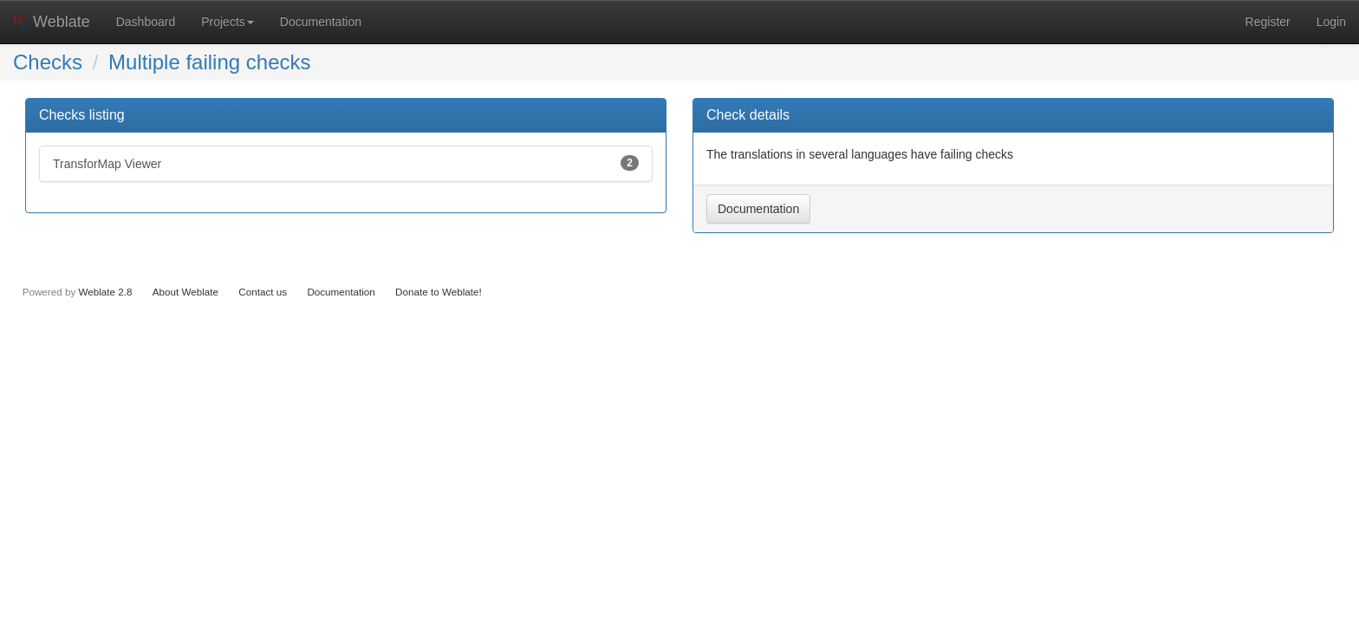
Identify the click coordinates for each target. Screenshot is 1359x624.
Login (1331, 22)
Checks (47, 62)
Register (1268, 22)
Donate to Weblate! (438, 291)
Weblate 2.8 (105, 291)
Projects (227, 22)
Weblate (51, 21)
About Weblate (185, 291)
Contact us (262, 291)
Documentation (320, 22)
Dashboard (146, 22)
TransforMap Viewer (346, 163)
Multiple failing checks (209, 62)
